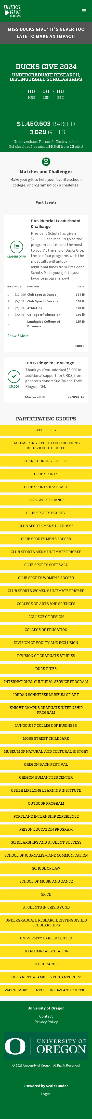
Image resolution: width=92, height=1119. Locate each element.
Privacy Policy (46, 1022)
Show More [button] (18, 336)
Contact (46, 1016)
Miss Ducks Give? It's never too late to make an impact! (46, 33)
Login (45, 1094)
